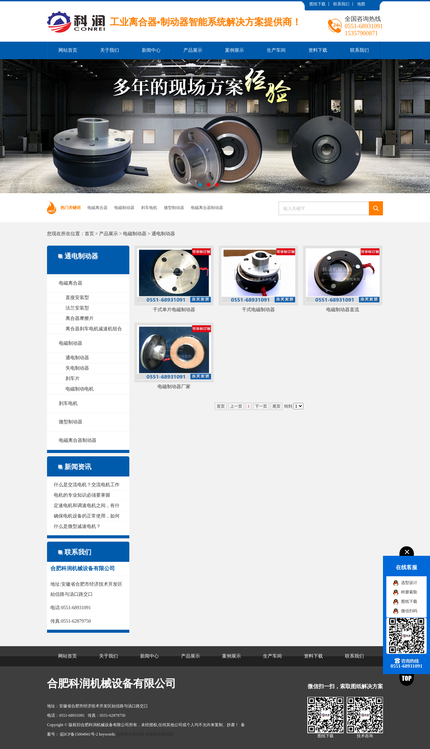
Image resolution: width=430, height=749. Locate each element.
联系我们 (341, 4)
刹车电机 (149, 207)
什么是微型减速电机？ (77, 526)
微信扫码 (409, 611)
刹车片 (73, 378)
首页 (89, 233)
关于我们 (109, 50)
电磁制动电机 (80, 388)
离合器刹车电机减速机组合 (94, 328)
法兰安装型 (77, 307)
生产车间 (276, 50)
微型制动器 (174, 207)
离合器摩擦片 (80, 318)
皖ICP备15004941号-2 (79, 734)
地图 (361, 4)
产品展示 (192, 50)
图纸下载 (317, 4)
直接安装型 (77, 297)
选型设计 (409, 582)
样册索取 (409, 592)
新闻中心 (151, 50)
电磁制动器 (124, 207)
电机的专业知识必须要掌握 (82, 495)
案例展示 (234, 50)
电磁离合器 (97, 207)
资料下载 (317, 50)
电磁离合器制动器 (207, 207)
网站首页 (67, 50)
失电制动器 (77, 368)
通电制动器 (163, 233)
